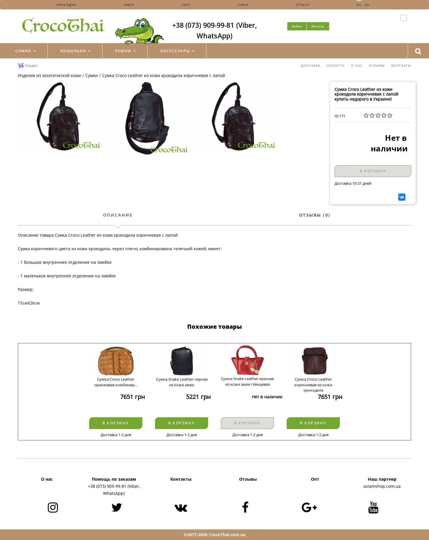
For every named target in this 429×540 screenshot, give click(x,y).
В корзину (373, 171)
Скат (186, 5)
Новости (336, 65)
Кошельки (75, 50)
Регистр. (318, 26)
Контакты (401, 65)
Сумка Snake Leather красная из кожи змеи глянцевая (247, 381)
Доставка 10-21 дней (353, 183)
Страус (303, 5)
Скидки (27, 66)
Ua (367, 5)
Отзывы (377, 65)
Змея (129, 5)
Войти (297, 26)
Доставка (310, 65)
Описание (118, 215)
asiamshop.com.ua (382, 486)
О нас (357, 65)
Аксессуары (177, 50)
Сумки (25, 50)
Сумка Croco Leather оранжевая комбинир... (115, 382)
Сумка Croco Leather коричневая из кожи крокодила (313, 382)
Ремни (125, 50)
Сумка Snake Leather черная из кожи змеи (182, 382)
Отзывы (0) (314, 215)
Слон (243, 5)
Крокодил (66, 5)
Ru (359, 5)
